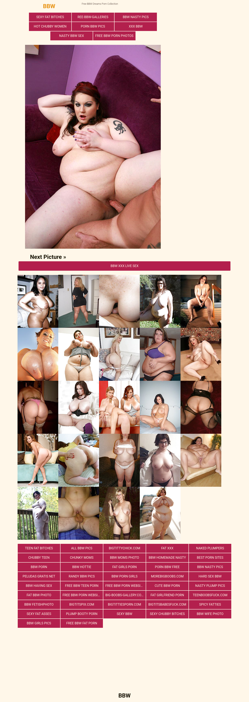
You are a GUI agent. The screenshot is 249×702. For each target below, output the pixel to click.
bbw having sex (39, 586)
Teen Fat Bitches (39, 548)
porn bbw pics (93, 26)
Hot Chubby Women (50, 26)
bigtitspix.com (81, 604)
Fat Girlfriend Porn (167, 595)
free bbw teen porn (81, 586)
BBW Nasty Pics (136, 17)
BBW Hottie (81, 567)
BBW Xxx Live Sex (124, 266)
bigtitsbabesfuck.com (167, 604)
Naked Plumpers (210, 548)
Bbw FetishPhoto (39, 604)
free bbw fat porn (81, 623)
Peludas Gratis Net (39, 576)
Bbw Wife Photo (210, 614)
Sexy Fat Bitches (50, 17)
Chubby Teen (39, 558)
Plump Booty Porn (81, 614)
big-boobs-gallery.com (124, 595)
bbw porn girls (124, 576)
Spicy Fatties (210, 604)
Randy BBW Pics (82, 576)
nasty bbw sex (71, 36)
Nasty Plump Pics (210, 586)
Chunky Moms (82, 558)
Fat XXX (167, 548)
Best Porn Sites (210, 558)
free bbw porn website (82, 595)
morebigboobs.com (167, 576)
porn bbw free (167, 567)
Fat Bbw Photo (39, 595)
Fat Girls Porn (124, 567)
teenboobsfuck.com (210, 595)
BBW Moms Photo (124, 558)
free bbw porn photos (114, 36)
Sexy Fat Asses (39, 614)
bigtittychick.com (124, 548)
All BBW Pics (81, 548)
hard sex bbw (209, 576)
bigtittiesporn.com (124, 604)
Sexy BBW (124, 614)
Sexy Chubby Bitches (167, 614)
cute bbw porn (167, 586)
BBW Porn (39, 567)
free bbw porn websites (125, 586)
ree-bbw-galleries (92, 17)
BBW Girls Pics (39, 623)
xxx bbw (136, 26)
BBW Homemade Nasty (167, 558)
